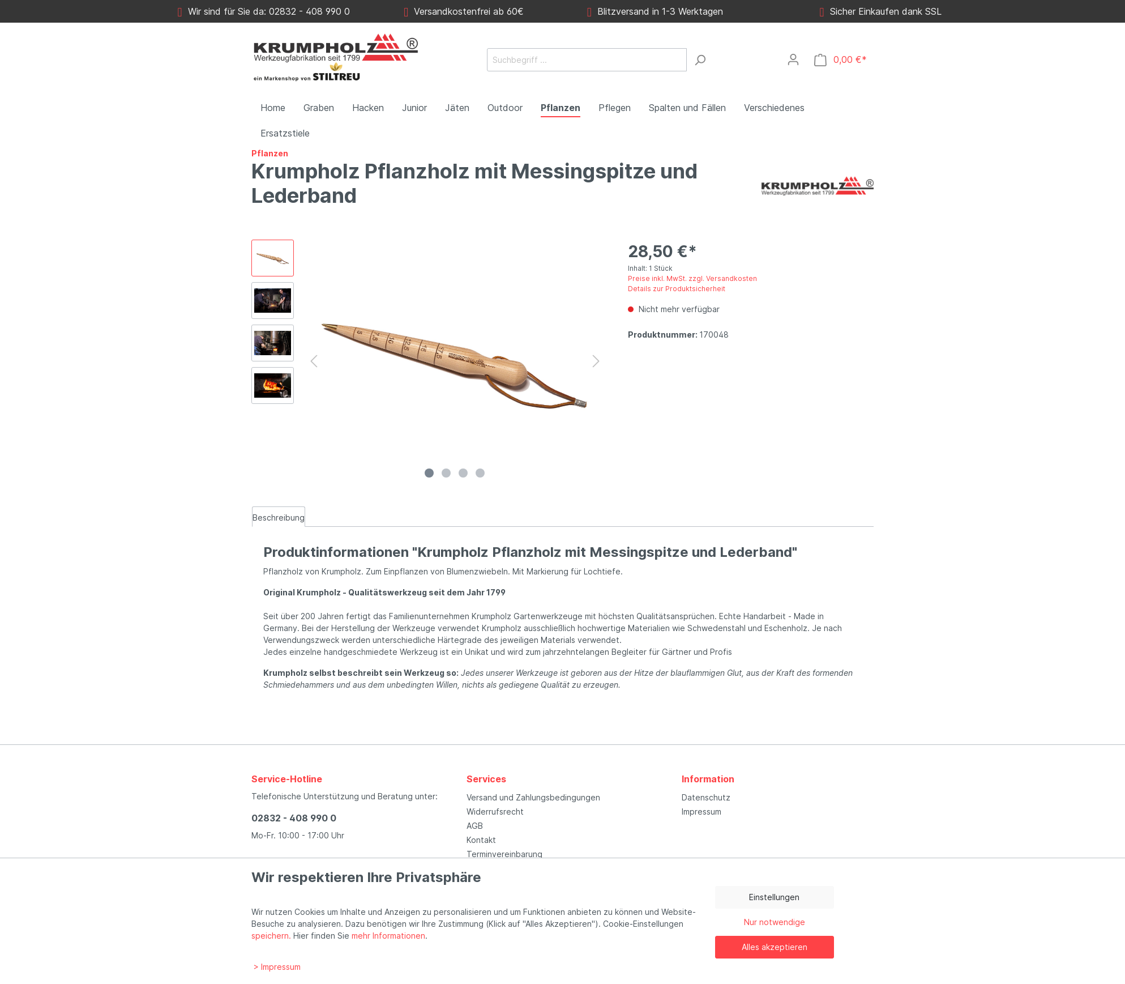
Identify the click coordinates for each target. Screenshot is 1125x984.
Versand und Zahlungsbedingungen (533, 797)
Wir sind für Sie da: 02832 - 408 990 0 (264, 11)
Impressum (701, 811)
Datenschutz (706, 797)
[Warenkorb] (840, 59)
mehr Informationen (388, 935)
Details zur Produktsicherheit (676, 288)
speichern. (271, 935)
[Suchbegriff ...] (587, 59)
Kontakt (481, 840)
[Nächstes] (596, 361)
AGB (475, 825)
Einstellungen (774, 897)
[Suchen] (699, 59)
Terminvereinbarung (504, 854)
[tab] (278, 516)
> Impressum (277, 967)
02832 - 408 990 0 (293, 818)
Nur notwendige (774, 922)
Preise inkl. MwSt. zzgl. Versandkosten (692, 278)
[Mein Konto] (793, 59)
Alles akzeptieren (774, 947)
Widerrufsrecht (495, 811)
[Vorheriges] (313, 361)
